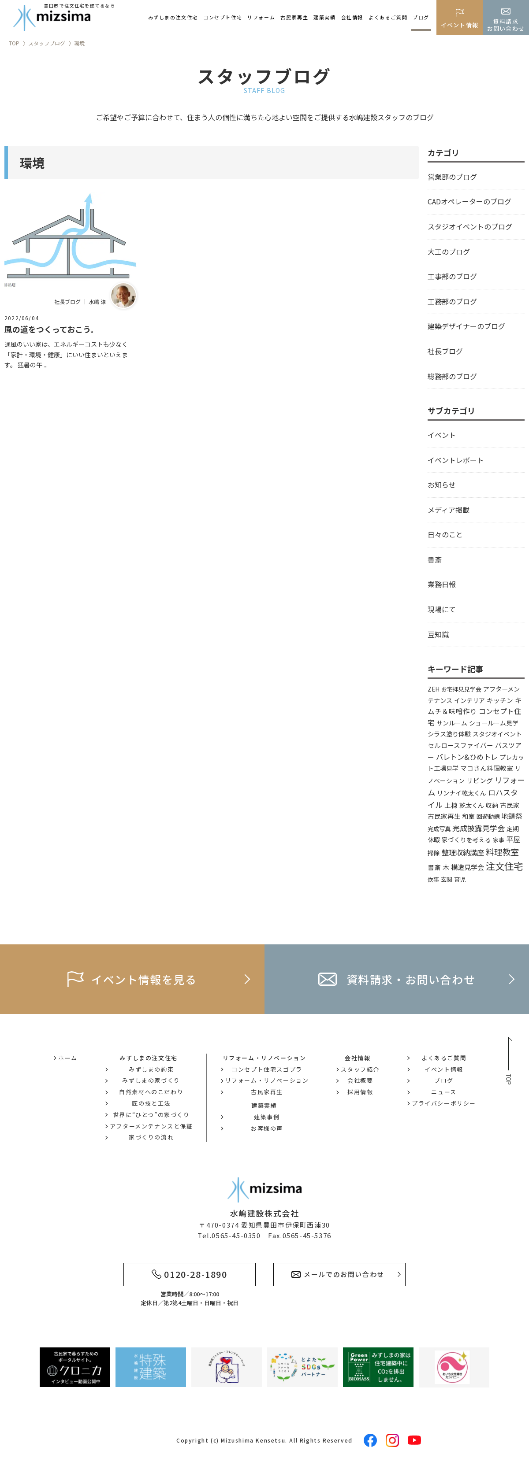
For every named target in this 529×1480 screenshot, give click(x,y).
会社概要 (360, 1080)
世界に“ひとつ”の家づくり (151, 1114)
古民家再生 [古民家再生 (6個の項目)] (444, 816)
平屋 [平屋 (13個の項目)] (513, 839)
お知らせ (442, 484)
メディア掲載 (448, 509)
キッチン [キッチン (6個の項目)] (500, 700)
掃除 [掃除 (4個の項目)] (434, 852)
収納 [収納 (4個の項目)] (492, 805)
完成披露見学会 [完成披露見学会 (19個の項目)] (478, 827)
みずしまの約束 (151, 1069)
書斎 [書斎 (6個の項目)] (434, 867)
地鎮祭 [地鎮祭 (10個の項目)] (511, 816)
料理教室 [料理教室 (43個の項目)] (502, 852)
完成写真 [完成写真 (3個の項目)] (439, 829)
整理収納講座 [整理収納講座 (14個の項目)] (463, 852)
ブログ (421, 17)
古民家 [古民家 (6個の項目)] (510, 805)
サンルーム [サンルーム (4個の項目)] (451, 722)
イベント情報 (444, 1069)
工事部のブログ (452, 276)
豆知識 (438, 634)
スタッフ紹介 (360, 1069)
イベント (442, 434)
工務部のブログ (452, 301)
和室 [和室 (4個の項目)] (468, 816)
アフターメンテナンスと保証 (151, 1126)
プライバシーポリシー (444, 1103)
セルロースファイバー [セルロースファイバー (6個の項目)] (460, 745)
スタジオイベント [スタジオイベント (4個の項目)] (497, 733)
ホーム (68, 1058)
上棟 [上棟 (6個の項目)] (451, 805)
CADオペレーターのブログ (469, 201)
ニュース (443, 1092)
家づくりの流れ (151, 1137)
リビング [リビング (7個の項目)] (479, 780)
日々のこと (445, 534)
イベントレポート (456, 460)
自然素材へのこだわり (151, 1092)
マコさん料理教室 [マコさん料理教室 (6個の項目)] (486, 768)
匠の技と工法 (151, 1103)
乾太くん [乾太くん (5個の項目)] (471, 805)
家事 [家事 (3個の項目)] (498, 840)
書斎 (435, 559)
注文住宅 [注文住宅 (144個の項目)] (504, 866)
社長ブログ (445, 351)
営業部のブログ (452, 176)
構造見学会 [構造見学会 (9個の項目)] (467, 867)
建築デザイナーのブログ (466, 326)
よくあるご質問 (388, 17)
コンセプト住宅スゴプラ (266, 1069)
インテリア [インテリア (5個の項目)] (469, 700)
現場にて (442, 609)
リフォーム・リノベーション (267, 1080)
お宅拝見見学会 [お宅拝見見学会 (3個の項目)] (461, 689)
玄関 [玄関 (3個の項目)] (446, 879)
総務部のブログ (452, 376)
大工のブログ (449, 251)
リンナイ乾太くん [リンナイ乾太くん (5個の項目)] (461, 792)
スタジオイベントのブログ (470, 226)
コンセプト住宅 (222, 17)
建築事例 (266, 1117)
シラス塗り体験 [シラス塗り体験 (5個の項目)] (449, 733)
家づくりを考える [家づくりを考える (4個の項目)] (466, 839)
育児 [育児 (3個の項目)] (460, 879)
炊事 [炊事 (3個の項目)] (433, 879)
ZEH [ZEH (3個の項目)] (434, 689)
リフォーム (261, 17)
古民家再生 (294, 17)
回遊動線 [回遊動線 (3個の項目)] (488, 816)
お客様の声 (267, 1128)
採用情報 (360, 1092)
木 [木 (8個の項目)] (446, 867)
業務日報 (442, 584)
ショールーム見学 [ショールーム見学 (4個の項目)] (493, 722)
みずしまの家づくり (151, 1080)
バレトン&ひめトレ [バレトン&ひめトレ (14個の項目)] (467, 756)
